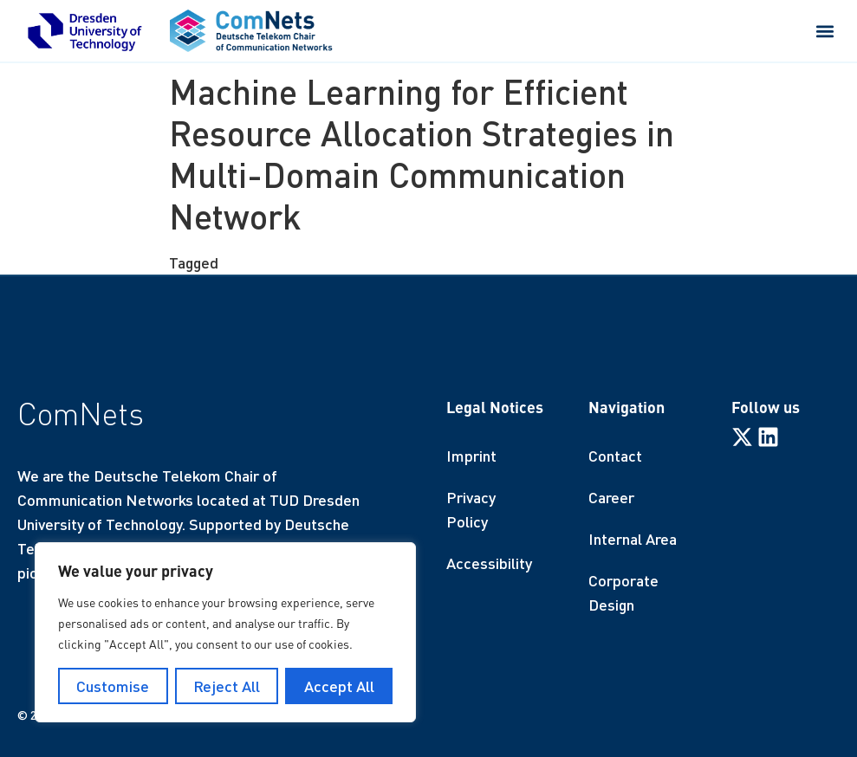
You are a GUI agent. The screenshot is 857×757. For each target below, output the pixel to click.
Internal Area (632, 538)
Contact (615, 455)
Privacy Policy (471, 509)
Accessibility (489, 563)
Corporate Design (623, 592)
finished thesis (271, 262)
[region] (225, 632)
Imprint (471, 455)
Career (611, 497)
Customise (112, 686)
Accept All (339, 686)
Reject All (226, 686)
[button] (825, 30)
